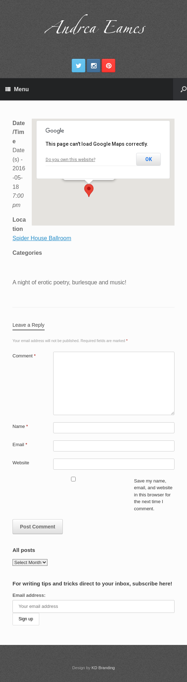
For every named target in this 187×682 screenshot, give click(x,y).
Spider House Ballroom (41, 238)
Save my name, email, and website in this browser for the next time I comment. (153, 494)
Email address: (29, 595)
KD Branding (103, 668)
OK (148, 159)
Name (20, 426)
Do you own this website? (70, 159)
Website (20, 462)
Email (19, 444)
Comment (24, 355)
